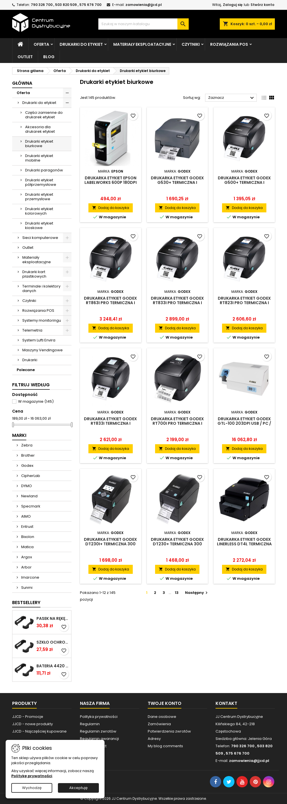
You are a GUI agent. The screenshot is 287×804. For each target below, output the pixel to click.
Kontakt (226, 703)
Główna (22, 83)
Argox (26, 557)
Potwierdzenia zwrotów (169, 731)
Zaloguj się (232, 4)
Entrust (26, 526)
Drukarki (29, 360)
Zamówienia (159, 724)
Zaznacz (231, 98)
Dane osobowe (162, 716)
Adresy (154, 738)
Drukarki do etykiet (81, 44)
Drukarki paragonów (44, 170)
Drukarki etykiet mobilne (39, 158)
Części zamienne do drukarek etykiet (44, 115)
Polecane (26, 369)
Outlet (25, 57)
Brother (27, 455)
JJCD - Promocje (27, 716)
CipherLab (30, 475)
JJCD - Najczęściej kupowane (39, 731)
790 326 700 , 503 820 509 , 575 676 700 (66, 4)
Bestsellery (26, 602)
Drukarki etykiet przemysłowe (39, 197)
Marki (19, 435)
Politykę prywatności (31, 776)
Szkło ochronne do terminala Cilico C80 (52, 642)
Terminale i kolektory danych (41, 288)
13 (177, 592)
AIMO (25, 516)
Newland (29, 496)
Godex (26, 465)
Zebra (26, 445)
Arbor (26, 567)
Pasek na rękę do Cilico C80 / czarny (52, 618)
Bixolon (27, 536)
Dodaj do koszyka (110, 207)
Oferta (41, 44)
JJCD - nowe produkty (32, 724)
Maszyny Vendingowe (42, 350)
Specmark (30, 506)
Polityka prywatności (99, 716)
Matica (27, 547)
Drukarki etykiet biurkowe (39, 144)
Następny (197, 592)
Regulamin (90, 724)
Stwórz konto (262, 4)
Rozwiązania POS (229, 44)
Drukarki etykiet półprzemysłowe (40, 182)
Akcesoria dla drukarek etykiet (40, 129)
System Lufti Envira (38, 340)
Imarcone (29, 577)
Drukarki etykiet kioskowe (39, 225)
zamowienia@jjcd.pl (143, 4)
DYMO (26, 486)
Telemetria (32, 330)
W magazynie (36, 401)
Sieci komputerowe (40, 237)
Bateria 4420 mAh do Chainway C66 (52, 666)
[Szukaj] (143, 24)
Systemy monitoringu (41, 320)
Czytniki (191, 44)
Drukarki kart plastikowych (34, 274)
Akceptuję (78, 787)
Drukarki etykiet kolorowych (39, 211)
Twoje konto (164, 703)
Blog (49, 57)
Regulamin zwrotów (98, 731)
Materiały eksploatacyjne (142, 44)
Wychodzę (32, 787)
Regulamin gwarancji (99, 738)
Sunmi (26, 587)
